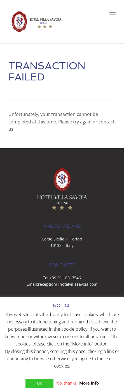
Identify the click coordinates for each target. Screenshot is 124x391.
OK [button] (39, 383)
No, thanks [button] (66, 383)
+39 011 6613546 (65, 277)
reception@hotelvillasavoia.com (67, 284)
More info (89, 383)
